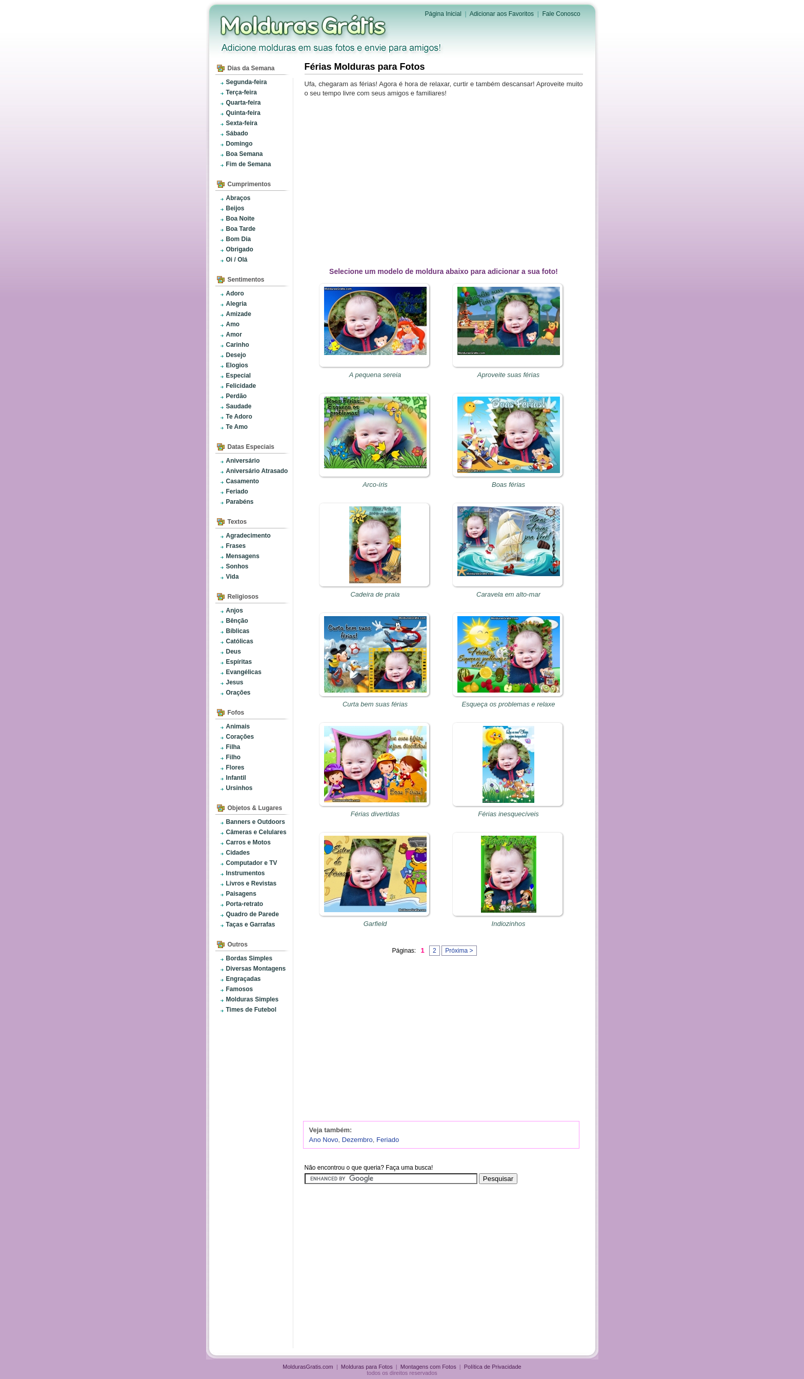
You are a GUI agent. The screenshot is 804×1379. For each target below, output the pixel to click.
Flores (235, 767)
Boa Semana (244, 153)
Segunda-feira (246, 82)
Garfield (375, 924)
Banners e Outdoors (255, 821)
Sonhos (237, 566)
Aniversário (243, 460)
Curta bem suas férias (375, 704)
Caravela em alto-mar (508, 594)
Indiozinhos (509, 924)
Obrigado (239, 249)
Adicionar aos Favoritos (502, 13)
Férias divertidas (375, 814)
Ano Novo (323, 1140)
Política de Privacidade (492, 1367)
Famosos (239, 989)
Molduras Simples (252, 999)
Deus (233, 651)
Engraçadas (243, 978)
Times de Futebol (251, 1009)
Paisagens (241, 893)
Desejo (236, 355)
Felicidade (241, 385)
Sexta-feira (241, 123)
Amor (234, 334)
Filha (233, 747)
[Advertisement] (446, 180)
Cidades (238, 852)
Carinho (237, 344)
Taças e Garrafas (250, 924)
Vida (232, 576)
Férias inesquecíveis (508, 814)
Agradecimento (248, 535)
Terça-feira (241, 92)
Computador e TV (251, 862)
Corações (240, 736)
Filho (233, 757)
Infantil (236, 777)
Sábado (237, 133)
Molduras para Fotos (304, 25)
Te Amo (237, 426)
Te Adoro (239, 416)
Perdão (236, 396)
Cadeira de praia (374, 594)
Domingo (239, 143)
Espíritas (239, 661)
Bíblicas (238, 631)
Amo (233, 324)
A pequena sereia (375, 375)
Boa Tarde (241, 228)
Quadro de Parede (252, 914)
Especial (238, 375)
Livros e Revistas (251, 883)
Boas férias (508, 484)
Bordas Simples (249, 958)
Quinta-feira (243, 112)
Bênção (237, 620)
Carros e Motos (248, 842)
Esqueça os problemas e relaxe (508, 704)
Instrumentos (245, 873)
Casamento (242, 481)
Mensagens (242, 556)
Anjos (234, 610)
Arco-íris (375, 484)
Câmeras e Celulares (256, 832)
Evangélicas (244, 672)
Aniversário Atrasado (257, 471)
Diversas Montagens (256, 968)
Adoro (235, 293)
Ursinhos (239, 788)
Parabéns (240, 501)
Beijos (235, 208)
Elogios (237, 365)
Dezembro (357, 1140)
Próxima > (459, 950)
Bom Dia (238, 239)
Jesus (235, 682)
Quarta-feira (243, 102)
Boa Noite (240, 218)
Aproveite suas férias (508, 375)
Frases (236, 545)
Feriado (237, 491)
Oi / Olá (237, 259)
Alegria (236, 303)
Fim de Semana (248, 164)
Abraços (238, 198)
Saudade (239, 406)
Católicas (239, 641)
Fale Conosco (561, 13)
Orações (238, 692)
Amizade (238, 314)
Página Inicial (443, 13)
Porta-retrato (245, 904)
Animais (238, 726)
